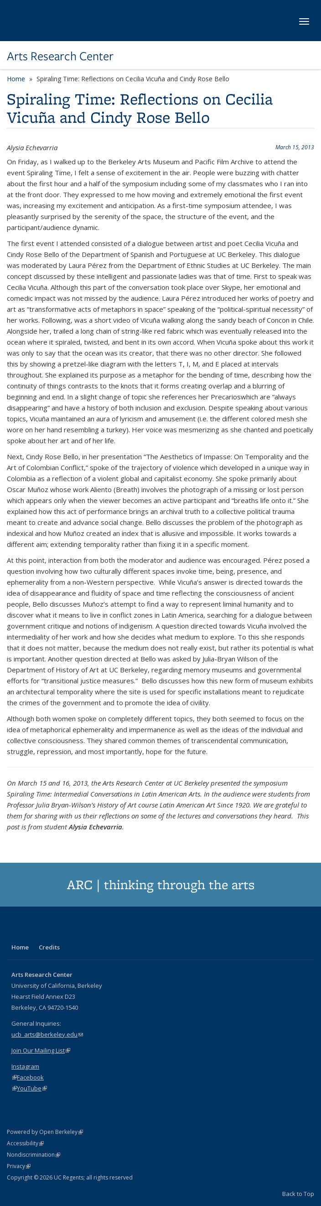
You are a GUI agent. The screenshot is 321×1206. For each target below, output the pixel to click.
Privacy (19, 1166)
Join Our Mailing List (40, 1050)
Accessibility (25, 1143)
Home (16, 78)
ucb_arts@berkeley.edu (47, 1034)
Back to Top (298, 1194)
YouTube (32, 1088)
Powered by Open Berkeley (45, 1132)
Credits (49, 947)
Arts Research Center (60, 56)
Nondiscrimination (33, 1155)
